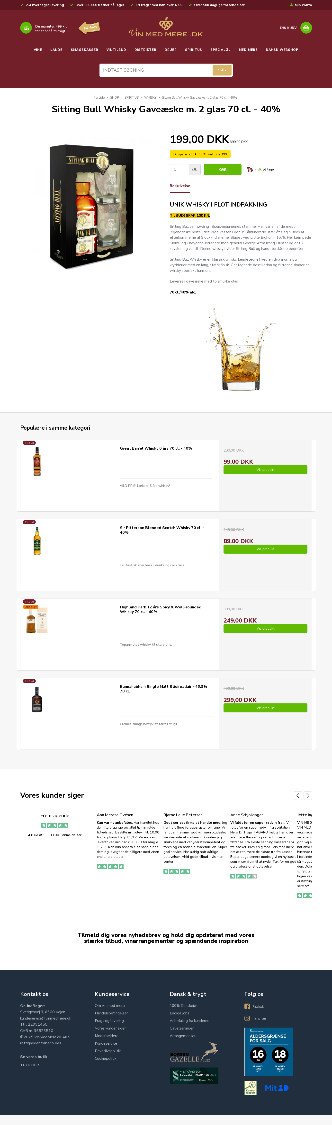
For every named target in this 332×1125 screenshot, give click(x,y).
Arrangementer (183, 1046)
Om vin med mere (110, 1016)
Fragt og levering (109, 1031)
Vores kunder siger (110, 1039)
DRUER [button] (171, 50)
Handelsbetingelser (112, 1024)
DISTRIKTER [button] (145, 50)
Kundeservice (106, 1054)
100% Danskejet (184, 1016)
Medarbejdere (107, 1046)
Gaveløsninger (182, 1039)
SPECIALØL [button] (220, 50)
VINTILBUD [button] (116, 50)
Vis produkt (265, 481)
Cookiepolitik (106, 1069)
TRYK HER (29, 1076)
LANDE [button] (56, 50)
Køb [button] (223, 171)
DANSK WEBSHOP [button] (282, 50)
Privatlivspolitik (108, 1062)
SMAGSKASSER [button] (84, 50)
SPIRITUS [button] (193, 50)
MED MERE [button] (248, 50)
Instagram (261, 1028)
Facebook (261, 1016)
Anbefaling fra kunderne (190, 1031)
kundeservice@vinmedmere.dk (46, 1029)
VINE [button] (38, 50)
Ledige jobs (179, 1024)
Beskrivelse (181, 187)
